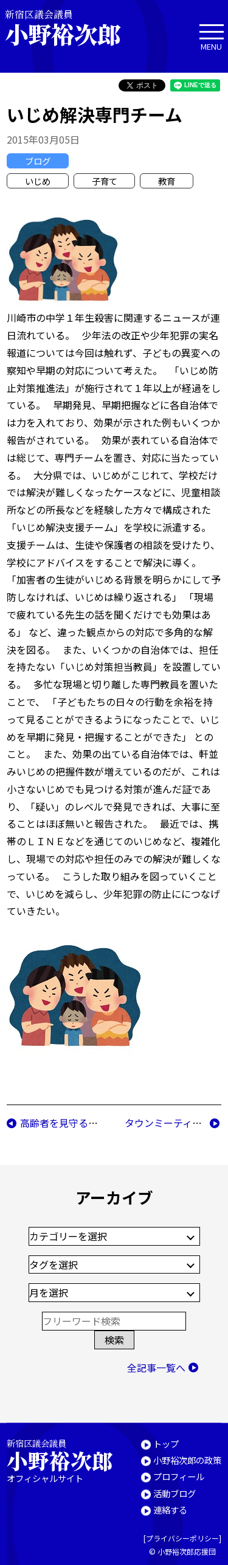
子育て (104, 180)
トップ (166, 1443)
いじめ (37, 180)
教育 (166, 180)
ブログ (37, 161)
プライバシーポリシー (182, 1538)
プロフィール (178, 1476)
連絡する (170, 1509)
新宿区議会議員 (73, 27)
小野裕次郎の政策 (187, 1459)
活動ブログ (174, 1492)
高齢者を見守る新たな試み (78, 1122)
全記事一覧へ (156, 1367)
